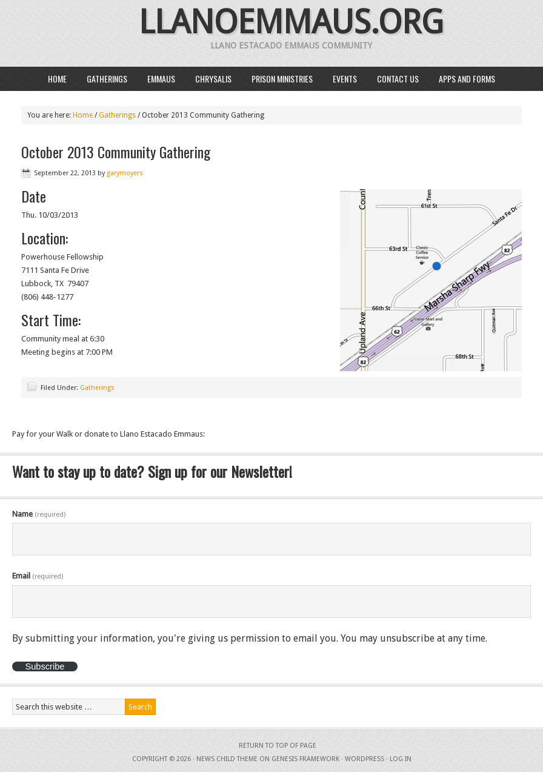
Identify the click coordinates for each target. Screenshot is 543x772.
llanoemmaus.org (291, 22)
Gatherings (107, 78)
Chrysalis (213, 78)
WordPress (364, 759)
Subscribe (44, 666)
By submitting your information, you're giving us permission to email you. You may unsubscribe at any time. (249, 638)
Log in (400, 759)
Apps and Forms (467, 78)
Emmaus (161, 78)
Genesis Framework (305, 759)
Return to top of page (277, 746)
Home (57, 78)
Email (37, 575)
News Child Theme (227, 759)
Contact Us (398, 78)
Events (345, 78)
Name (38, 514)
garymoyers (125, 173)
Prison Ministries (282, 78)
